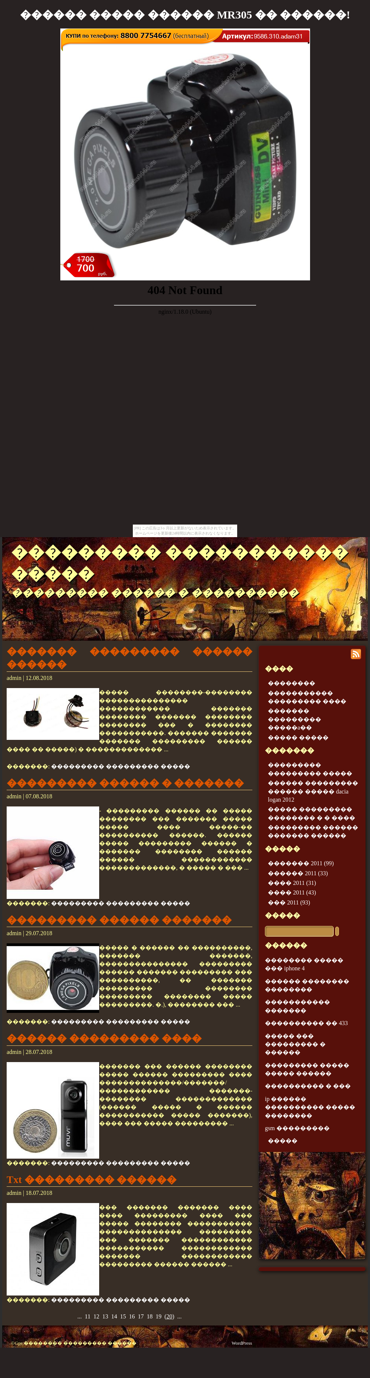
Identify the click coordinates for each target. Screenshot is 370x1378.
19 (158, 1316)
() (169, 1316)
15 (123, 1316)
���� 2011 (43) (292, 892)
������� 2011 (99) (301, 863)
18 (149, 1316)
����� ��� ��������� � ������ (295, 1044)
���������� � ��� (308, 1086)
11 (87, 1316)
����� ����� (298, 737)
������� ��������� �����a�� (294, 719)
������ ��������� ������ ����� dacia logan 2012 (313, 791)
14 (114, 1316)
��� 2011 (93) (289, 902)
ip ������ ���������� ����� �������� (310, 1107)
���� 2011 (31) (292, 883)
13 (105, 1316)
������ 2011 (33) (298, 873)
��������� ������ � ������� (125, 783)
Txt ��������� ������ (91, 1179)
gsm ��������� (297, 1128)
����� (282, 915)
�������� (291, 683)
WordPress (242, 1343)
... (79, 1316)
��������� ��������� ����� (120, 766)
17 (141, 1316)
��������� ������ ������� (119, 920)
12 (96, 1316)
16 (132, 1316)
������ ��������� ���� (104, 1038)
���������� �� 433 (306, 1023)
